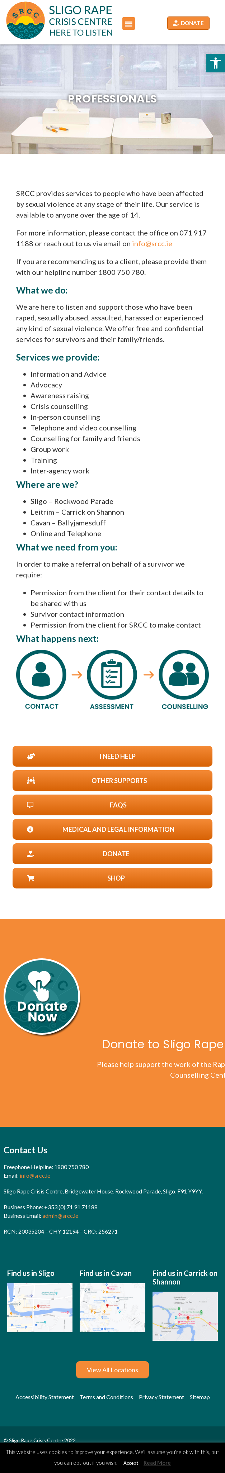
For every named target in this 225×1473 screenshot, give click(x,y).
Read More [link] (157, 1462)
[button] (128, 23)
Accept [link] (130, 1463)
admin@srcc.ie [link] (60, 1215)
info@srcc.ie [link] (152, 243)
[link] (215, 63)
